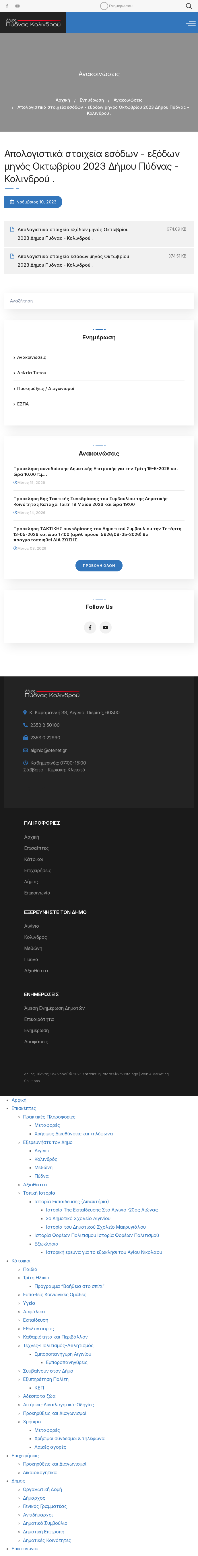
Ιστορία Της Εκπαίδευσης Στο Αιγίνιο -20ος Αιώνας (102, 1210)
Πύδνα (31, 959)
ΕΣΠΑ (23, 404)
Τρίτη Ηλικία (36, 1277)
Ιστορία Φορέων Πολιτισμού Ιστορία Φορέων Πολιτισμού (96, 1235)
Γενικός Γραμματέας (45, 1506)
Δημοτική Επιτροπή (43, 1532)
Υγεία (29, 1303)
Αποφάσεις (36, 1041)
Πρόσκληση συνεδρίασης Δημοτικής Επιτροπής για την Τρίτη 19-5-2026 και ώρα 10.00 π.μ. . (95, 471)
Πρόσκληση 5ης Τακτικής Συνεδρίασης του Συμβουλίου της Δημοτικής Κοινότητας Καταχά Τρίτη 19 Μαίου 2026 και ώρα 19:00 (90, 501)
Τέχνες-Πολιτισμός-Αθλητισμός (58, 1345)
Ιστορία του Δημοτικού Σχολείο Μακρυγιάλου (96, 1227)
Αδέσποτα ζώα (39, 1396)
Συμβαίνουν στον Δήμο (48, 1371)
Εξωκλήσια (46, 1244)
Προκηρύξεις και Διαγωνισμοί (54, 1413)
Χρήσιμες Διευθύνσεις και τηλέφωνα (73, 1134)
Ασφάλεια (34, 1312)
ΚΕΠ (39, 1388)
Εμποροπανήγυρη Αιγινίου (62, 1354)
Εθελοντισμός (38, 1328)
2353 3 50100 (45, 725)
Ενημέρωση (92, 100)
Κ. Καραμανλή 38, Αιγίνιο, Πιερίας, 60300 (74, 712)
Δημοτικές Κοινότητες (47, 1540)
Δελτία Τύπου (31, 372)
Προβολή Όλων (99, 565)
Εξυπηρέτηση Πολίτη (46, 1379)
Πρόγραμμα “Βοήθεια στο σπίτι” (69, 1286)
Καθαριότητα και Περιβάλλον (55, 1337)
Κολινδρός (35, 937)
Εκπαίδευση (35, 1320)
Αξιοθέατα (36, 970)
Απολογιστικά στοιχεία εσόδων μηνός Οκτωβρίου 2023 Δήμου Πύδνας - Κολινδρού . (73, 261)
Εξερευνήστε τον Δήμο (48, 1142)
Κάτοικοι (33, 859)
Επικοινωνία (37, 893)
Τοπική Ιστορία (39, 1193)
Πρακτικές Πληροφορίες (49, 1117)
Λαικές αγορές (50, 1447)
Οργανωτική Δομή (42, 1489)
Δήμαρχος (34, 1498)
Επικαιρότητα (39, 1019)
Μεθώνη (33, 948)
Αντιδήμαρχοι (38, 1515)
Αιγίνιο (31, 926)
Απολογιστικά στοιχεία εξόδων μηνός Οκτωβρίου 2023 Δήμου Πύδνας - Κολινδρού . (73, 234)
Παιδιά (30, 1269)
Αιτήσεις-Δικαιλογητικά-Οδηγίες (58, 1404)
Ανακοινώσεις (128, 100)
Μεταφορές (47, 1125)
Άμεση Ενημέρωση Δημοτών (54, 1008)
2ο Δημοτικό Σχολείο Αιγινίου (78, 1218)
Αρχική (63, 100)
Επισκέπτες (36, 848)
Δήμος (31, 881)
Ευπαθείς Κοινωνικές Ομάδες (54, 1294)
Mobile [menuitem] (104, 6)
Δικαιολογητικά (40, 1472)
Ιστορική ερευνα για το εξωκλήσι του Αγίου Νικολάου (104, 1252)
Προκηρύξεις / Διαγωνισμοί (45, 388)
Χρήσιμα (32, 1421)
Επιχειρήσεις (37, 870)
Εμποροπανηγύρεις (67, 1362)
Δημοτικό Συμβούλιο (45, 1523)
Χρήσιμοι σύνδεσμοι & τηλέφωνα (69, 1438)
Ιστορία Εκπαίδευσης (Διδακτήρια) (71, 1201)
